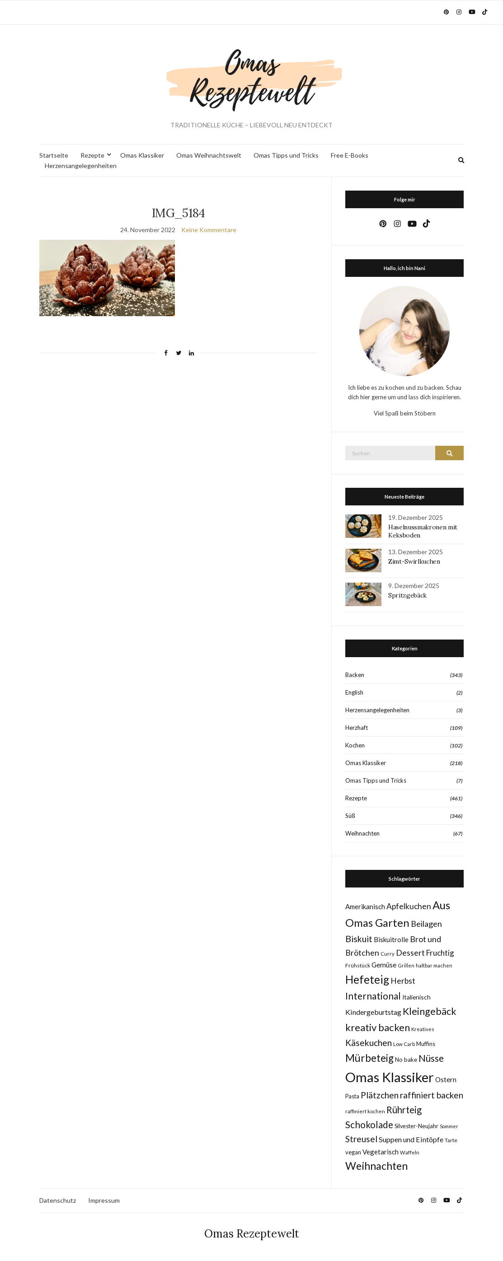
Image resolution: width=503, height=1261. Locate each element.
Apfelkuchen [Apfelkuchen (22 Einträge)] (408, 906)
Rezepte (92, 155)
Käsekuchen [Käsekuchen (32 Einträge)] (368, 1042)
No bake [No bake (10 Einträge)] (406, 1059)
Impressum (104, 1200)
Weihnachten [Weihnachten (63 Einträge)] (376, 1165)
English (354, 692)
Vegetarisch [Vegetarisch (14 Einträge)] (380, 1152)
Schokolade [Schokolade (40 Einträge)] (369, 1124)
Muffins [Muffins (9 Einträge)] (425, 1044)
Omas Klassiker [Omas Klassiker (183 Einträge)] (389, 1077)
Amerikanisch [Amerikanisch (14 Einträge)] (365, 906)
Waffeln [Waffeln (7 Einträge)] (409, 1152)
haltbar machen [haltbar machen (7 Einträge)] (434, 965)
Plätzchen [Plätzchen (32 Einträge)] (380, 1095)
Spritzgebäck (407, 595)
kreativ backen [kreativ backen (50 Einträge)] (377, 1027)
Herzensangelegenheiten (81, 165)
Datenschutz (57, 1200)
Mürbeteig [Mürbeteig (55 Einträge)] (369, 1058)
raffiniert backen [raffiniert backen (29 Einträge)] (431, 1095)
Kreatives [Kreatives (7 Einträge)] (422, 1029)
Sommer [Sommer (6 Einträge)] (449, 1126)
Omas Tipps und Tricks (286, 155)
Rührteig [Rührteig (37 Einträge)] (404, 1109)
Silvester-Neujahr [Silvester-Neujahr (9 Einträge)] (416, 1126)
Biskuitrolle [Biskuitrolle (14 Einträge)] (391, 939)
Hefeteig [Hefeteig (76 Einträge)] (367, 979)
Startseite (53, 155)
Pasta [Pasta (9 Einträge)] (352, 1096)
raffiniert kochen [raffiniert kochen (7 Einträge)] (365, 1111)
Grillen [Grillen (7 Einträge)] (406, 965)
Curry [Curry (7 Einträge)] (388, 954)
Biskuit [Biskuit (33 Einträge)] (358, 939)
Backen (354, 674)
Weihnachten (362, 833)
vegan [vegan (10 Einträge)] (353, 1152)
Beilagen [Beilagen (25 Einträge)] (426, 924)
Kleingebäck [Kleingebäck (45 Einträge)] (429, 1011)
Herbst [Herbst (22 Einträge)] (402, 980)
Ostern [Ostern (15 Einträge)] (445, 1079)
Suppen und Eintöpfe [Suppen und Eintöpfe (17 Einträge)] (411, 1139)
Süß (350, 815)
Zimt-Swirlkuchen (414, 561)
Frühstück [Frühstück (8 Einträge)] (357, 965)
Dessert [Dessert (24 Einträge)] (410, 952)
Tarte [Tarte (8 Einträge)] (451, 1140)
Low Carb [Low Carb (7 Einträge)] (404, 1044)
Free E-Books (349, 155)
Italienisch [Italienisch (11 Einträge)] (416, 997)
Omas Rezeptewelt (251, 1234)
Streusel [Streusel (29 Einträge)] (361, 1139)
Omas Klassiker (142, 155)
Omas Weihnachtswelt (208, 155)
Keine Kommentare (208, 230)
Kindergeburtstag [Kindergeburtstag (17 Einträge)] (373, 1012)
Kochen (355, 745)
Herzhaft (356, 727)
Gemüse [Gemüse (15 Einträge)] (383, 965)
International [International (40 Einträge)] (373, 995)
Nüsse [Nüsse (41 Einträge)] (431, 1058)
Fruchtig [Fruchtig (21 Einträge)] (440, 952)
